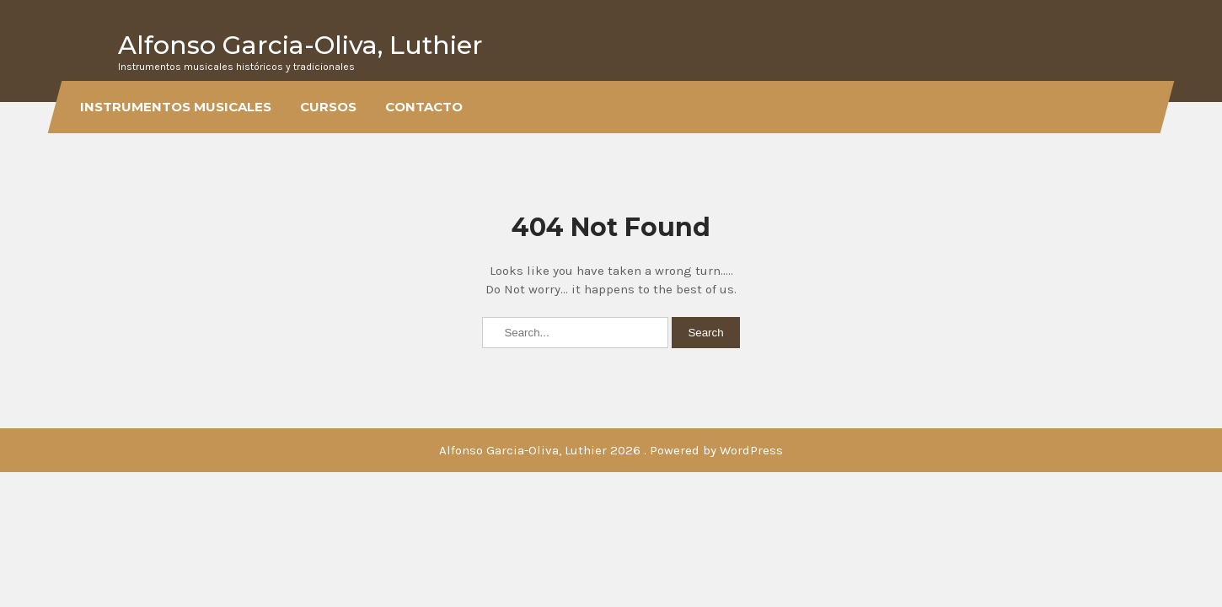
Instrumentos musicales (175, 107)
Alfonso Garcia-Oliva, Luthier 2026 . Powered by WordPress (611, 450)
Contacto (424, 107)
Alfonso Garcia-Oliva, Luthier (300, 45)
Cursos (328, 107)
